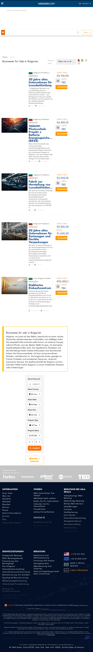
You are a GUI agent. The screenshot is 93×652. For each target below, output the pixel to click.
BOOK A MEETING (34, 460)
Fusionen (68, 510)
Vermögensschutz (41, 563)
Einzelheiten (62, 87)
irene (32, 210)
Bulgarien (37, 72)
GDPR (71, 607)
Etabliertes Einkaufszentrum (40, 286)
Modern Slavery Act (81, 608)
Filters (86, 32)
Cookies (47, 606)
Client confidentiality (59, 606)
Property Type (33, 420)
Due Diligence (8, 566)
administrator (34, 161)
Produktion (45, 72)
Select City (32, 410)
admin (33, 106)
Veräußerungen (70, 507)
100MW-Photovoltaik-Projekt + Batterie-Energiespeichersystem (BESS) (41, 133)
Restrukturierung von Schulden (16, 576)
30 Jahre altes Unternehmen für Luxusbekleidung (40, 82)
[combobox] (66, 62)
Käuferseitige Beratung (74, 501)
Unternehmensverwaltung (13, 569)
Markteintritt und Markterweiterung (41, 556)
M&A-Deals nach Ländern (45, 498)
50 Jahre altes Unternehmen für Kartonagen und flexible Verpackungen (40, 236)
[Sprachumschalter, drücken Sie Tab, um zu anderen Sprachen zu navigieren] (80, 3)
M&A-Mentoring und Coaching (43, 568)
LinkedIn (9, 605)
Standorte (6, 499)
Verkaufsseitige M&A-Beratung (73, 497)
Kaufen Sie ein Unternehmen (46, 501)
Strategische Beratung (12, 555)
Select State (32, 399)
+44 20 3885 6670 (79, 559)
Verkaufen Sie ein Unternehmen (41, 505)
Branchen (6, 505)
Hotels (48, 278)
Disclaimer (19, 605)
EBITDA (64, 79)
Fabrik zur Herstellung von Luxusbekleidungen (41, 184)
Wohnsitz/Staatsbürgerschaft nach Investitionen (46, 573)
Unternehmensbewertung (75, 520)
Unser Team (7, 493)
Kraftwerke (44, 119)
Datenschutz (29, 605)
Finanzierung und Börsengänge (10, 562)
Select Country (33, 389)
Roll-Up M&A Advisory (73, 504)
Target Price (62, 73)
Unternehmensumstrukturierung (16, 573)
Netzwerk (6, 502)
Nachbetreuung (71, 513)
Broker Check (51, 634)
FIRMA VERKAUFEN (79, 570)
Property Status (33, 430)
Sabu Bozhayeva (35, 311)
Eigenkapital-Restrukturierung (15, 579)
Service (5, 508)
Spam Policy (38, 605)
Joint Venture (70, 516)
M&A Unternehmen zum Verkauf (44, 494)
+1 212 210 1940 (78, 554)
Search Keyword (34, 379)
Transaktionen (40, 510)
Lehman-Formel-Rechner (44, 513)
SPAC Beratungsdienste (12, 558)
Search (35, 448)
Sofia (35, 278)
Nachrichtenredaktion (11, 515)
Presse (5, 512)
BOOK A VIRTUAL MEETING (77, 564)
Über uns (6, 496)
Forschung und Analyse (44, 560)
